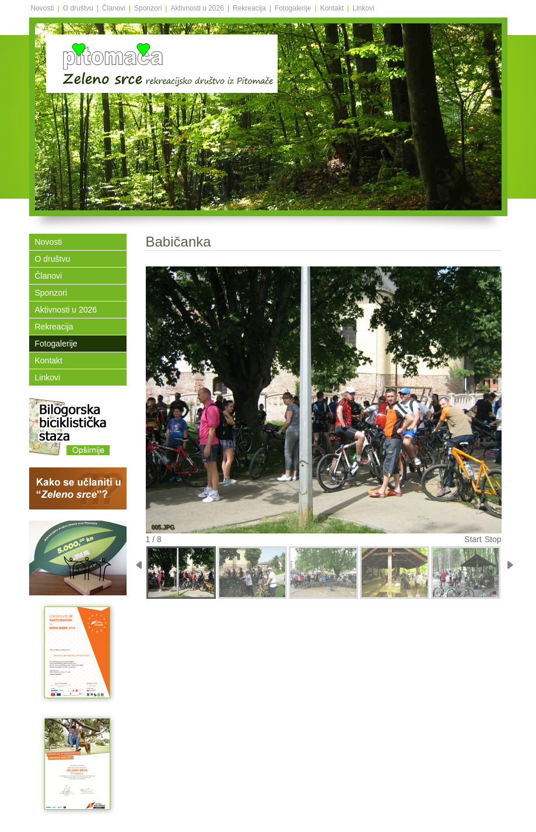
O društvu (78, 8)
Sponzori (148, 8)
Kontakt (332, 8)
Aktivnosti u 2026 (196, 8)
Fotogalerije (293, 8)
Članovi (113, 8)
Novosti (42, 8)
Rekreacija (249, 8)
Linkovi (363, 8)
